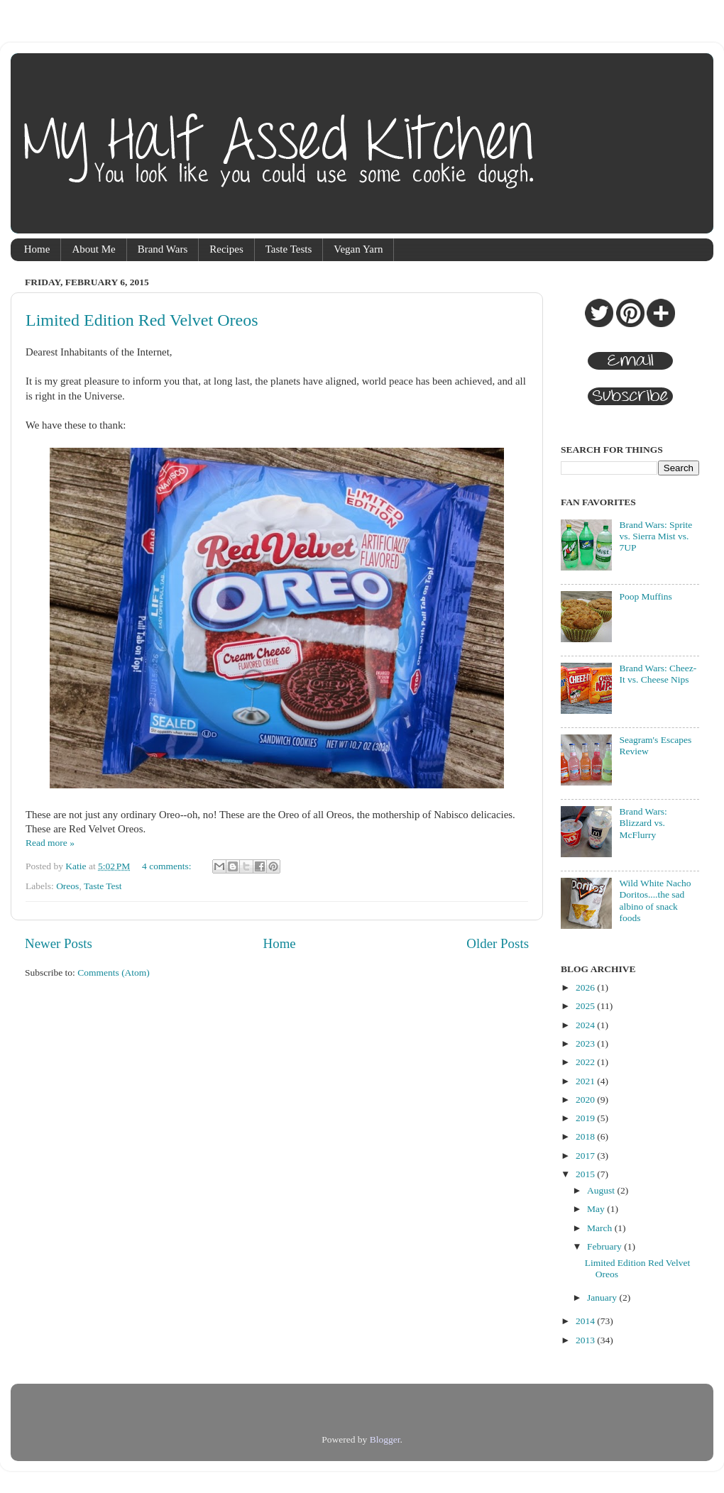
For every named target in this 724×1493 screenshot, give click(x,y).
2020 (586, 1099)
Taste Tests (288, 249)
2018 (586, 1136)
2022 (586, 1062)
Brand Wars (163, 249)
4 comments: (168, 866)
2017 (586, 1155)
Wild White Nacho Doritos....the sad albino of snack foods (655, 900)
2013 (586, 1340)
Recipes (226, 249)
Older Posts (497, 943)
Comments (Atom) (113, 972)
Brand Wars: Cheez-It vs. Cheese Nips (657, 674)
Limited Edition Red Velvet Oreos (142, 320)
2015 (586, 1174)
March (601, 1228)
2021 (586, 1081)
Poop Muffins (645, 596)
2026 (586, 987)
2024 (586, 1025)
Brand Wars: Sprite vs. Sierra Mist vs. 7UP (655, 536)
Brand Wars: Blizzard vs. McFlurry (643, 822)
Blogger (385, 1439)
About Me (93, 249)
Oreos (67, 886)
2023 (586, 1043)
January (603, 1297)
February (605, 1246)
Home (37, 249)
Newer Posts (58, 943)
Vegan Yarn (358, 249)
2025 (586, 1006)
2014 (586, 1321)
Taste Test (103, 886)
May (597, 1208)
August (602, 1190)
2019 (586, 1118)
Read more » (50, 842)
